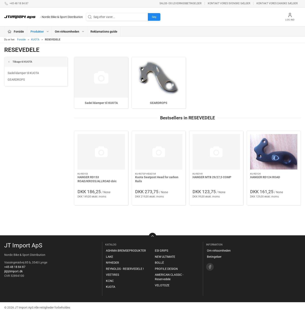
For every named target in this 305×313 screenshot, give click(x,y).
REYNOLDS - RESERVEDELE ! (125, 268)
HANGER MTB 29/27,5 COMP (212, 177)
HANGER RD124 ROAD (265, 177)
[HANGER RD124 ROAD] (274, 152)
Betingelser (214, 256)
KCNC (110, 281)
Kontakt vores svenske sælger (229, 3)
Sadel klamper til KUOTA (23, 73)
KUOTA (35, 39)
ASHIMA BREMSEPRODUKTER (126, 250)
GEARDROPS (16, 79)
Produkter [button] (39, 31)
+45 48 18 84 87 (14, 267)
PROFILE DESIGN (166, 268)
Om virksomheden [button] (70, 31)
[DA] (43, 16)
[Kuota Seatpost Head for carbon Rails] (159, 152)
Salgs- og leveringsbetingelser (180, 3)
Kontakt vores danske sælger (277, 3)
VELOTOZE (162, 285)
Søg (154, 16)
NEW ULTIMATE (165, 256)
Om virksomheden (219, 250)
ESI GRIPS (161, 250)
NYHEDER (112, 262)
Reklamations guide (103, 31)
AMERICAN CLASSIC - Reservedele (169, 277)
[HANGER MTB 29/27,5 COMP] (216, 152)
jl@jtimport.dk (13, 271)
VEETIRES (112, 274)
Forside (21, 39)
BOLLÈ (159, 262)
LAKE (109, 256)
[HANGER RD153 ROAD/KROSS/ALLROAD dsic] (101, 152)
